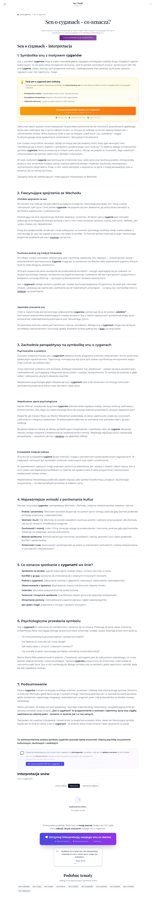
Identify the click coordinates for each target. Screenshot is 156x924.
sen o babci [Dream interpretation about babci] (49, 887)
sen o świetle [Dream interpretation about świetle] (115, 887)
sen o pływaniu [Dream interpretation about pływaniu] (24, 891)
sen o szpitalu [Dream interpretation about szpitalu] (101, 887)
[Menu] (4, 4)
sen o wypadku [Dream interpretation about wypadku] (87, 887)
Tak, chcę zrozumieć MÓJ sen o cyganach (45, 764)
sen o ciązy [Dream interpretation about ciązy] (37, 887)
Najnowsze (74, 786)
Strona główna (24, 15)
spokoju (59, 436)
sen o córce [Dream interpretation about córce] (61, 887)
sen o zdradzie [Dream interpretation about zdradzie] (24, 887)
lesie (102, 328)
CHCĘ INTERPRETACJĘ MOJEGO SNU (78, 38)
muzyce (54, 237)
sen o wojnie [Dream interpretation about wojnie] (73, 887)
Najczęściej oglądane (91, 786)
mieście (21, 291)
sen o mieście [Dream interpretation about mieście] (128, 887)
